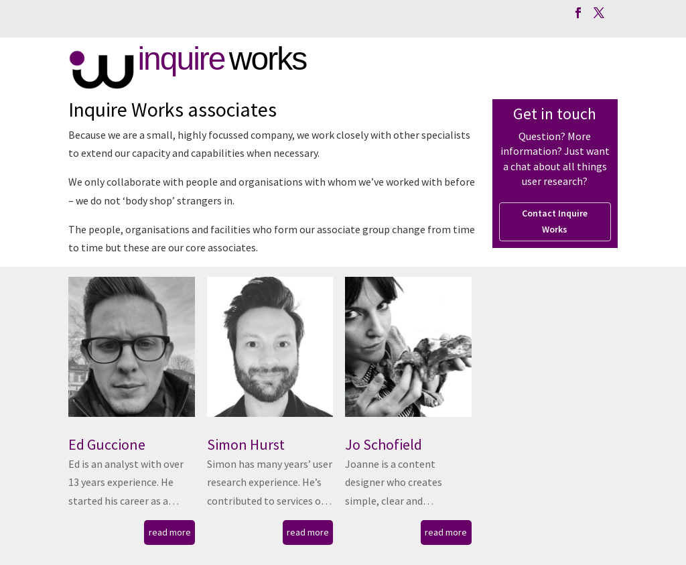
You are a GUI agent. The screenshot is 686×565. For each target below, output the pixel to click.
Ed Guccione (106, 444)
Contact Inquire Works (555, 221)
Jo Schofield (383, 444)
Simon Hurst (246, 444)
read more (170, 532)
